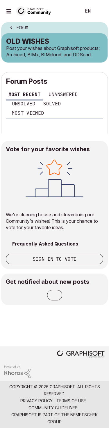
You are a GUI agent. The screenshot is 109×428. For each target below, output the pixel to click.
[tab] (24, 95)
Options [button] (99, 28)
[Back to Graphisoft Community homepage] (35, 10)
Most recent (24, 94)
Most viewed (28, 113)
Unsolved (23, 104)
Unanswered (63, 94)
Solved (52, 104)
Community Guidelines (53, 407)
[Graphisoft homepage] (81, 355)
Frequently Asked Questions (45, 244)
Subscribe (54, 295)
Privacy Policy (36, 400)
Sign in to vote (54, 259)
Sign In (100, 11)
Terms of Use (71, 400)
